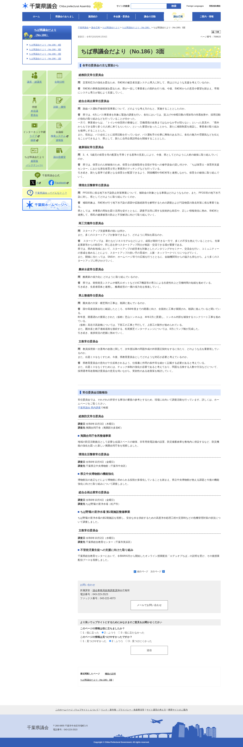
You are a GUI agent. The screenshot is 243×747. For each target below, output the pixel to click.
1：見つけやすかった (94, 641)
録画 (34, 140)
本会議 (34, 110)
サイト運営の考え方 (156, 709)
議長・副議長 (34, 81)
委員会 (34, 115)
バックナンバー (34, 165)
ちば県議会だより (111, 27)
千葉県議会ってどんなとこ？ (51, 192)
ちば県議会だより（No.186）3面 (45, 49)
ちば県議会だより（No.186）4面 (45, 45)
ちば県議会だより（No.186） (45, 32)
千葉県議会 (83, 27)
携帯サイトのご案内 (178, 709)
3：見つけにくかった (140, 641)
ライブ (34, 136)
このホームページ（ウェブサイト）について (77, 709)
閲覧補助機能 (214, 6)
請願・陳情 (59, 106)
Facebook (62, 182)
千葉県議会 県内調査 (89, 407)
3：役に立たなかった (133, 632)
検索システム (59, 136)
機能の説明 (110, 673)
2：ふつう (110, 632)
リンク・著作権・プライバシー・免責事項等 (122, 709)
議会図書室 (59, 157)
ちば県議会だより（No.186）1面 (45, 58)
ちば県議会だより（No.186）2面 (45, 54)
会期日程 (59, 81)
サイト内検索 (123, 6)
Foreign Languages (195, 6)
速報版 (59, 140)
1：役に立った (91, 632)
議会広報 (95, 27)
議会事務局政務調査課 (105, 590)
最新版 (34, 161)
